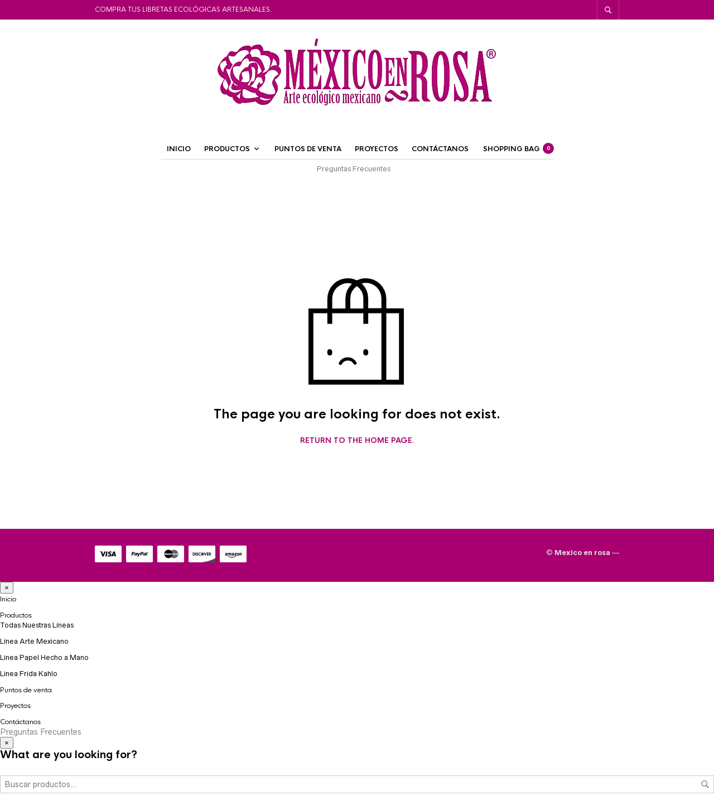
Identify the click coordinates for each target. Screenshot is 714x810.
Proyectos (376, 148)
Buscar (705, 784)
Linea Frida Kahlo (28, 673)
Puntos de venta (307, 148)
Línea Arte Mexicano (34, 641)
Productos (227, 148)
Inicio (179, 148)
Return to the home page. (357, 440)
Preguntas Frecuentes (353, 169)
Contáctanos (440, 148)
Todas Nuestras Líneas (37, 625)
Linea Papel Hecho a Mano (44, 657)
